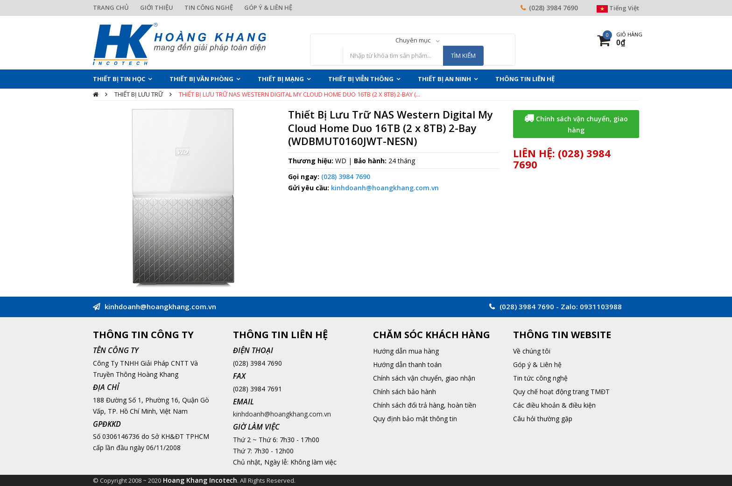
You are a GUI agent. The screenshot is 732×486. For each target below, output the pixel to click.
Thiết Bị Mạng (281, 79)
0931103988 (601, 306)
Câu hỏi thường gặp (542, 418)
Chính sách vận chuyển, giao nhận (424, 378)
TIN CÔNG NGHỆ (208, 7)
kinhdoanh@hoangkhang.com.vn (385, 187)
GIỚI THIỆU (156, 7)
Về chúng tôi (531, 351)
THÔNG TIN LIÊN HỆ (525, 79)
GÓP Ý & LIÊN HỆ (268, 7)
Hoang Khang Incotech (200, 480)
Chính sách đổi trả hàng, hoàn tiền (424, 405)
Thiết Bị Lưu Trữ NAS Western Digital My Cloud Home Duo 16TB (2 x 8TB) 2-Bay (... (299, 94)
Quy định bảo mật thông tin (415, 418)
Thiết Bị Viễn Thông (361, 79)
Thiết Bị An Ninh (444, 79)
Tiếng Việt (618, 8)
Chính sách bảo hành (404, 391)
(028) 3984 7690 (553, 7)
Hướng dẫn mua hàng (406, 351)
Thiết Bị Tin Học (119, 79)
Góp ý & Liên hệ (537, 364)
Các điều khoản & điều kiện (554, 405)
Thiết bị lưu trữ (138, 94)
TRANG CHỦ (111, 7)
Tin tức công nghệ (540, 378)
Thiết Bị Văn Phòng (201, 79)
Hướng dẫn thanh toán (407, 364)
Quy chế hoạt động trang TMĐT (561, 391)
